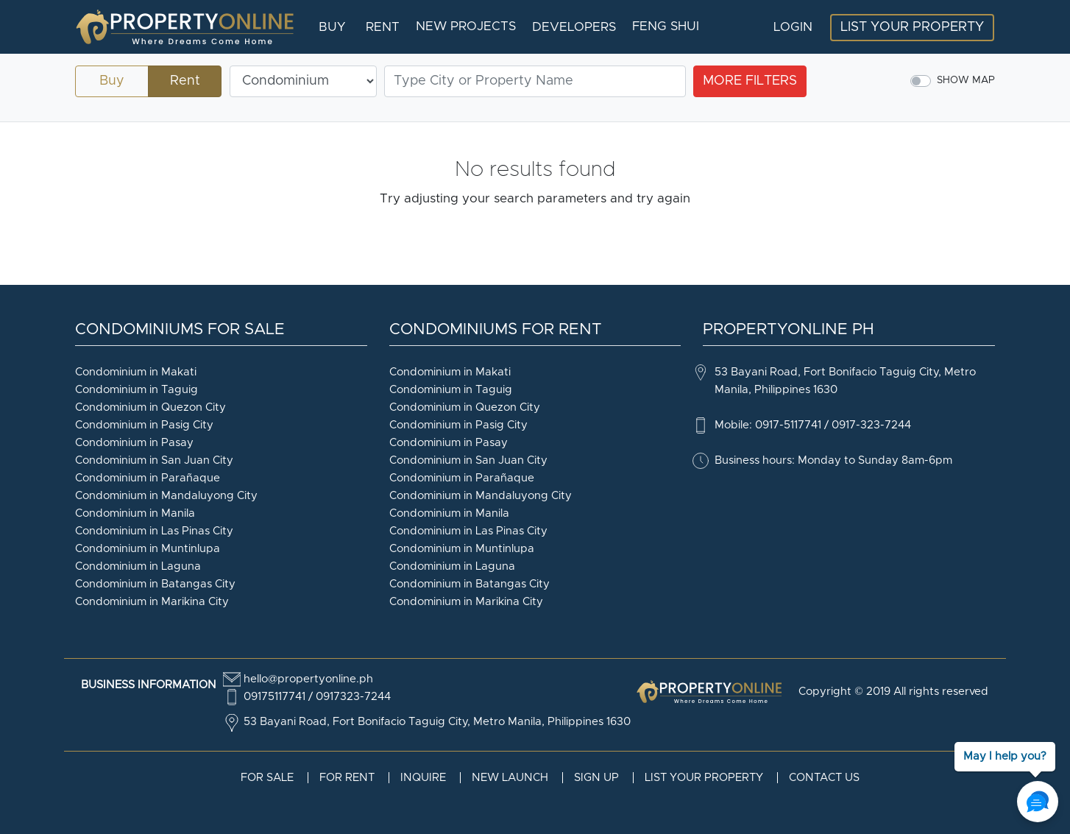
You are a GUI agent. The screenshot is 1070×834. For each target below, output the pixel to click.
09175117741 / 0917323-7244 (317, 696)
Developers (574, 27)
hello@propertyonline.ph (308, 679)
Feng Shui (665, 26)
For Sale (267, 777)
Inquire (423, 777)
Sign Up (596, 777)
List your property (704, 777)
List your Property (912, 27)
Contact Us (824, 777)
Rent (383, 27)
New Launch (510, 777)
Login (792, 27)
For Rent (347, 777)
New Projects (466, 26)
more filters (750, 81)
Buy (332, 27)
